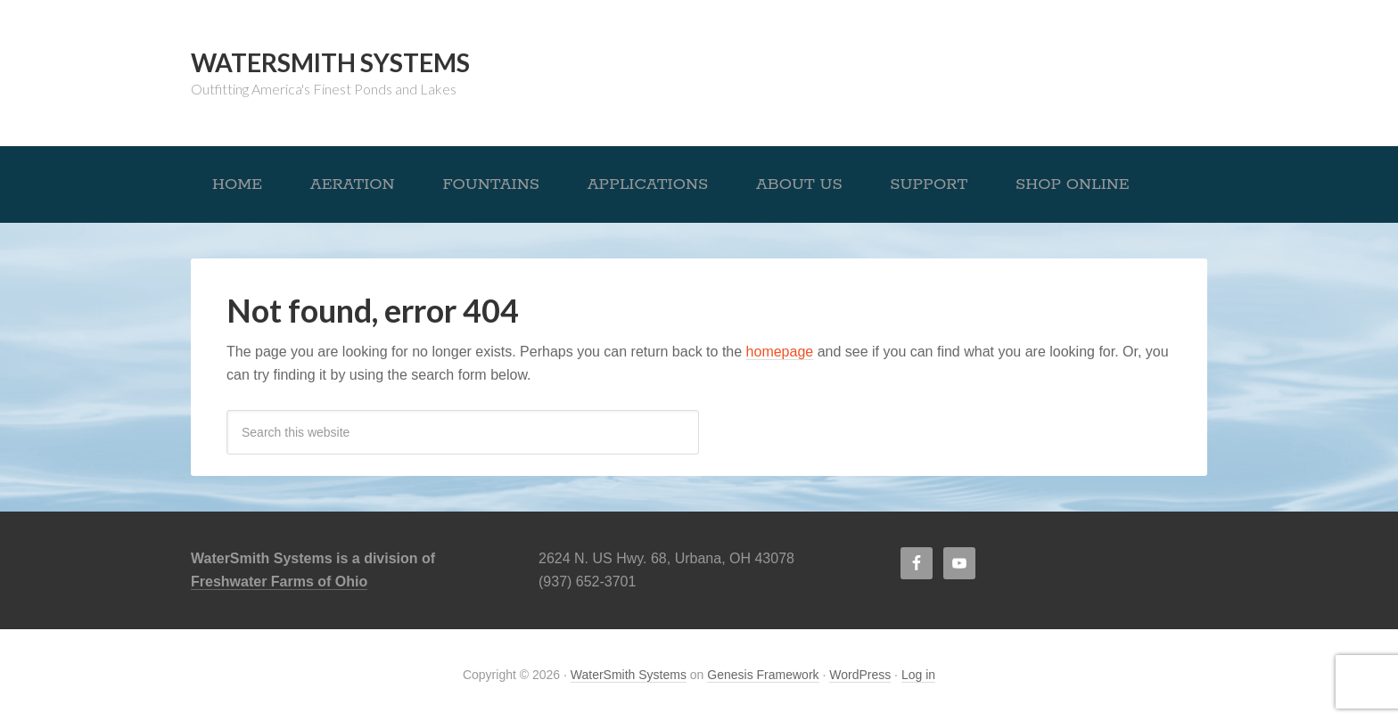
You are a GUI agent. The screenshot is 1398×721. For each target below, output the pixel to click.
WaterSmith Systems (330, 62)
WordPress (860, 675)
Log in (918, 675)
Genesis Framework (762, 675)
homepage (780, 351)
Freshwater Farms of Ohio (279, 581)
